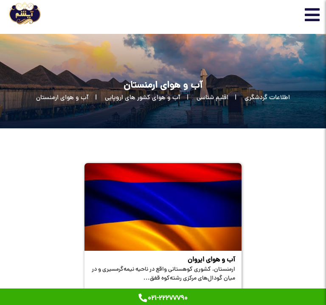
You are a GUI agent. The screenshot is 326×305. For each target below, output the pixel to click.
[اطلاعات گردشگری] (259, 98)
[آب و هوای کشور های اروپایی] (134, 98)
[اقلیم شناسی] (204, 98)
